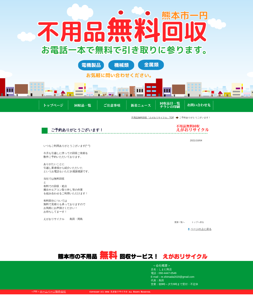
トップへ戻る (198, 222)
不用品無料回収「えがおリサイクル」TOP (152, 117)
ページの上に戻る (201, 229)
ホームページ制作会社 (53, 291)
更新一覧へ (179, 222)
